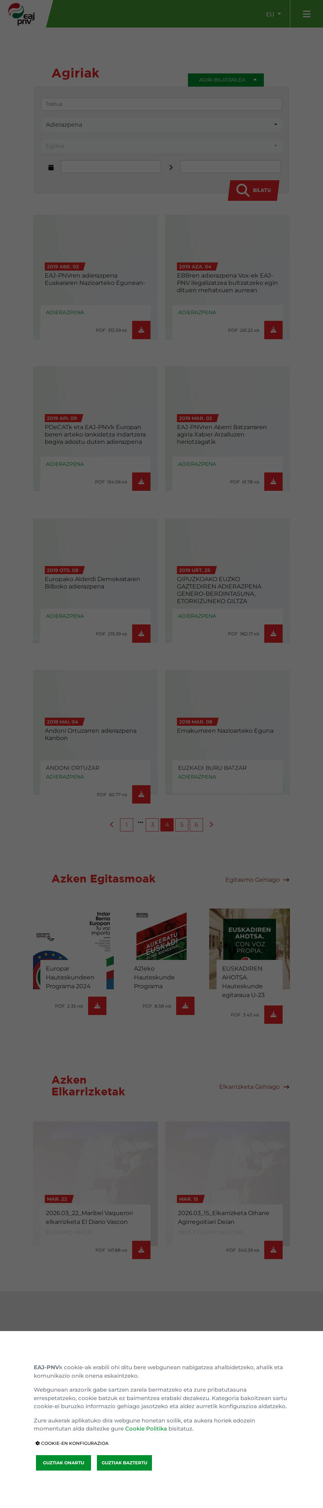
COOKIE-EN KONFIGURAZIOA (72, 1443)
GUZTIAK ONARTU (63, 1462)
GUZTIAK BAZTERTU (124, 1462)
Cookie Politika (146, 1428)
